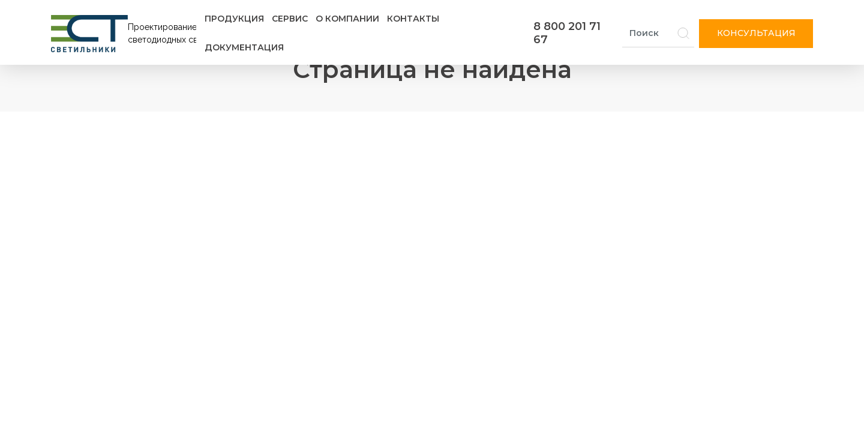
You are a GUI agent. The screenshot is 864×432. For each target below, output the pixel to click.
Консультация (756, 33)
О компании (347, 18)
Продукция (234, 18)
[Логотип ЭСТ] (126, 33)
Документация (244, 47)
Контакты (413, 18)
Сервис (290, 18)
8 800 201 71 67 (567, 33)
